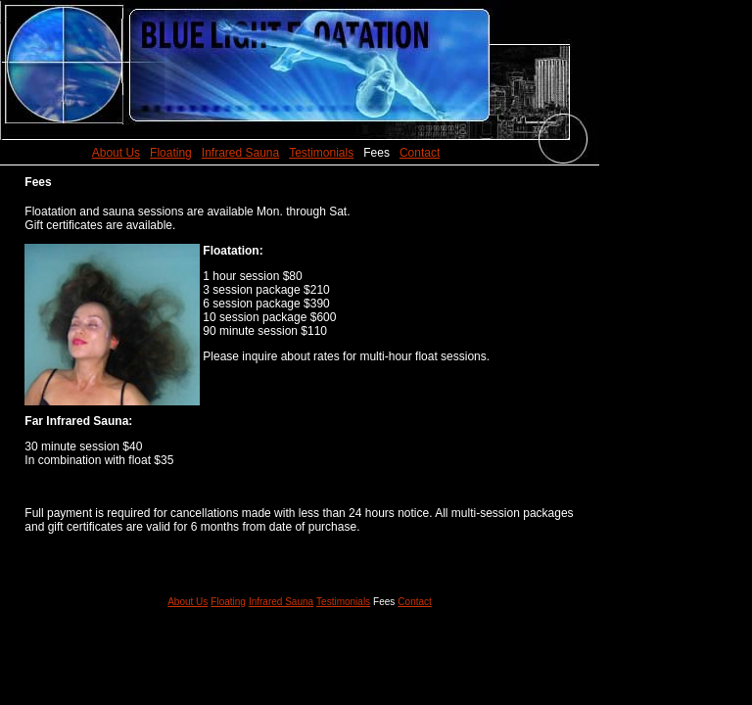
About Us (116, 153)
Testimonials (321, 153)
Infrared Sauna (240, 153)
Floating (171, 153)
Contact (420, 153)
